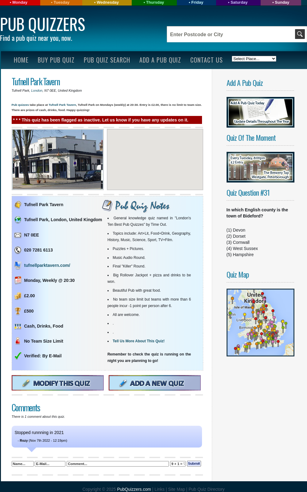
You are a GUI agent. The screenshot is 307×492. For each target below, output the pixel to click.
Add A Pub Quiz (160, 59)
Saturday (239, 2)
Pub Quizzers (42, 24)
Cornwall (241, 242)
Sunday (282, 2)
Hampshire (243, 254)
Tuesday (61, 2)
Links (159, 489)
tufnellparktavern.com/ (47, 265)
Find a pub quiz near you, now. (36, 38)
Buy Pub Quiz (56, 59)
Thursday (155, 2)
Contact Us (206, 59)
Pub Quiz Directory (206, 489)
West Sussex (245, 248)
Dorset (239, 236)
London (37, 90)
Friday (197, 2)
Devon (239, 230)
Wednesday (108, 2)
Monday (19, 2)
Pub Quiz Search (107, 59)
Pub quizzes (20, 104)
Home (21, 59)
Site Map (177, 489)
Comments (26, 407)
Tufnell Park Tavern (36, 81)
